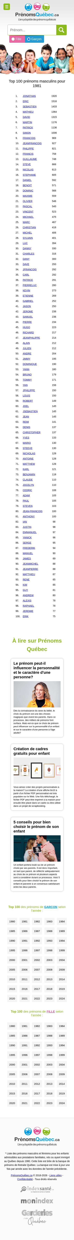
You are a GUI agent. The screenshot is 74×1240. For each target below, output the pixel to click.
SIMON (27, 132)
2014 (62, 979)
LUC (25, 243)
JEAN (26, 416)
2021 (24, 998)
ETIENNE (28, 295)
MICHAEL (28, 216)
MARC (26, 222)
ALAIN (26, 343)
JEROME (28, 311)
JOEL (26, 406)
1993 (49, 940)
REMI (26, 421)
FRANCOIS (29, 138)
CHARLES (28, 253)
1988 (49, 931)
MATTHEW (29, 464)
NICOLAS (28, 169)
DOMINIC (28, 190)
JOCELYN (28, 485)
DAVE (26, 264)
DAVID (26, 117)
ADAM (26, 495)
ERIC (26, 101)
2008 (49, 969)
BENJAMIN (29, 474)
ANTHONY (29, 516)
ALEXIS (27, 600)
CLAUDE (28, 479)
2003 (49, 959)
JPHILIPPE (29, 390)
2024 (62, 998)
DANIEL (27, 180)
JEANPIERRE (30, 569)
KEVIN (26, 290)
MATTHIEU (29, 574)
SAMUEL (28, 316)
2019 (62, 988)
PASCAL (27, 206)
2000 (12, 959)
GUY (25, 590)
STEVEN (28, 506)
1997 (37, 950)
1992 (37, 940)
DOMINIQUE (30, 364)
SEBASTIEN (30, 106)
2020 (12, 998)
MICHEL (27, 232)
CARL (26, 274)
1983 (49, 921)
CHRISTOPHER (32, 432)
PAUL (26, 500)
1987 (37, 931)
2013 (49, 979)
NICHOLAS (29, 453)
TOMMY (27, 379)
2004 (62, 959)
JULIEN (27, 348)
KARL (26, 469)
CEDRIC (27, 490)
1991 (24, 940)
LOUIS (26, 395)
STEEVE (27, 448)
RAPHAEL (28, 605)
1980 (12, 921)
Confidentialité (25, 1179)
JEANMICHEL (30, 563)
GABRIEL (28, 301)
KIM (25, 584)
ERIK (26, 616)
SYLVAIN (28, 238)
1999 (62, 950)
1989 (62, 931)
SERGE (27, 542)
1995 (12, 950)
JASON (27, 306)
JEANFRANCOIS (32, 143)
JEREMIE (28, 611)
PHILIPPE (28, 148)
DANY (26, 259)
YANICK (27, 537)
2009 (62, 969)
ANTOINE (28, 458)
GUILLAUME (30, 159)
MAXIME (27, 195)
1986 (24, 931)
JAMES (27, 558)
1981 (24, 921)
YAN (25, 385)
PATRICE (28, 280)
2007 (37, 969)
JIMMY (26, 358)
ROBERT (28, 400)
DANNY (27, 248)
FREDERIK (29, 548)
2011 (24, 979)
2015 (12, 988)
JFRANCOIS (30, 269)
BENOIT (27, 185)
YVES (26, 437)
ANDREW (28, 595)
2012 (37, 979)
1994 (62, 940)
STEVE (27, 164)
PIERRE (27, 322)
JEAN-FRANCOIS (32, 511)
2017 (37, 988)
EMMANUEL (30, 532)
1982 (37, 921)
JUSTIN (27, 527)
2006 (24, 969)
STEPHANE (29, 174)
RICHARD (28, 332)
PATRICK (28, 127)
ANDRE (27, 353)
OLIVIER (27, 201)
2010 (12, 979)
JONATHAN (29, 96)
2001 (24, 959)
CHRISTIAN (29, 227)
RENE (26, 579)
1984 (62, 921)
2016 (24, 988)
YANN (26, 369)
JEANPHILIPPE (31, 337)
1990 (12, 940)
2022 (37, 998)
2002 (37, 959)
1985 (12, 931)
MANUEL (28, 553)
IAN (25, 521)
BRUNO (27, 374)
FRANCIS (28, 153)
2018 (49, 988)
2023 (49, 998)
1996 (24, 950)
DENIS (26, 427)
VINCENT (28, 211)
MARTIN (27, 122)
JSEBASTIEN (30, 411)
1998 (49, 950)
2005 (12, 969)
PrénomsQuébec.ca (22, 1175)
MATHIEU (28, 111)
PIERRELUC (30, 285)
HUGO (26, 327)
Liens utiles (55, 1175)
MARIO (27, 442)
